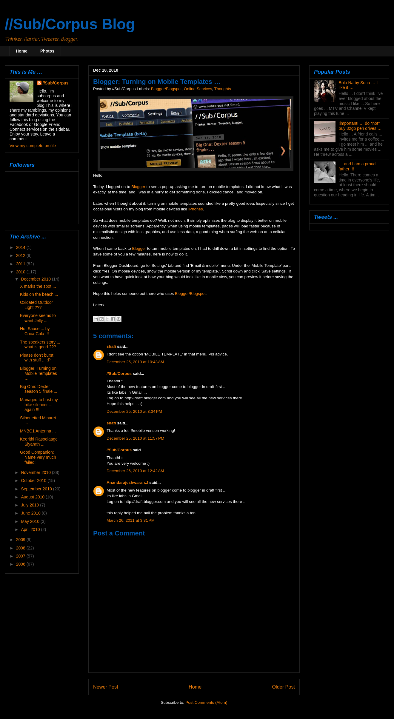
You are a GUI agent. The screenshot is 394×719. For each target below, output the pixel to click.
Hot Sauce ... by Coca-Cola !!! (35, 331)
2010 (21, 272)
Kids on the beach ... (39, 294)
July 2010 (30, 505)
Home (21, 51)
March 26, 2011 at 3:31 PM (131, 520)
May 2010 (30, 521)
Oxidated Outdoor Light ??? (36, 305)
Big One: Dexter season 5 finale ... (38, 389)
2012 (21, 255)
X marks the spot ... (38, 286)
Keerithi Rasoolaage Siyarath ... (39, 442)
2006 (21, 564)
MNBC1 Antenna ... (38, 431)
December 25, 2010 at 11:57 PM (135, 438)
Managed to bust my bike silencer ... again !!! (39, 404)
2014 (21, 247)
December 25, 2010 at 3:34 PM (134, 411)
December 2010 (36, 279)
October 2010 (34, 480)
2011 (21, 263)
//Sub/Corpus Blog (70, 24)
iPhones (195, 209)
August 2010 (33, 497)
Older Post (283, 686)
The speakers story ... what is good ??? (40, 345)
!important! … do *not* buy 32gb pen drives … (360, 126)
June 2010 (31, 513)
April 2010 (31, 529)
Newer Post (105, 686)
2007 (21, 556)
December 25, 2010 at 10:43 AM (135, 362)
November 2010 (36, 472)
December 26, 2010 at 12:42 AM (135, 471)
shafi (111, 346)
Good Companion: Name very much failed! (38, 457)
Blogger (138, 186)
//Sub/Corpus (119, 373)
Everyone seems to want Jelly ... (38, 318)
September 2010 (37, 488)
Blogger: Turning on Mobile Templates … (38, 373)
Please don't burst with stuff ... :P (36, 358)
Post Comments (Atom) (206, 702)
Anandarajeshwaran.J (127, 482)
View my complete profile (33, 145)
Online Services (198, 89)
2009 (21, 539)
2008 (21, 548)
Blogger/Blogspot (166, 89)
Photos (47, 51)
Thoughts (222, 89)
